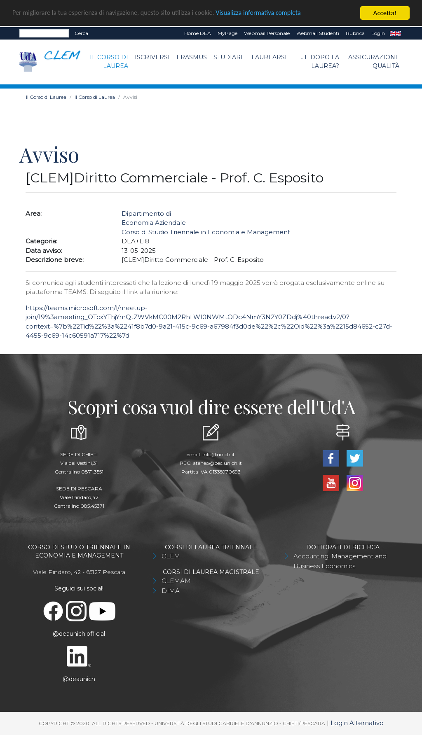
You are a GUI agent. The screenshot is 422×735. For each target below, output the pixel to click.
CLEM (171, 556)
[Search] (44, 33)
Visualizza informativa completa (271, 13)
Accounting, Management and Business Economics (340, 561)
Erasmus (191, 57)
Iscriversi (152, 57)
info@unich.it (218, 454)
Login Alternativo (357, 723)
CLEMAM (176, 581)
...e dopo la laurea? (320, 62)
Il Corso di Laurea (109, 62)
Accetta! (385, 13)
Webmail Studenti (317, 33)
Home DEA (197, 33)
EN (395, 33)
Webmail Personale (267, 33)
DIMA (171, 591)
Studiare (229, 57)
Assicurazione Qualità (373, 62)
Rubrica (355, 33)
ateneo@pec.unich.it (217, 463)
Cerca (81, 33)
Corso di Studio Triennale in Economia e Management (206, 232)
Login (378, 33)
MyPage (227, 33)
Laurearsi (269, 57)
